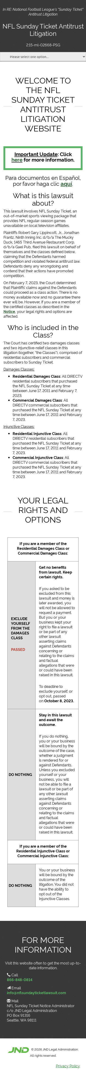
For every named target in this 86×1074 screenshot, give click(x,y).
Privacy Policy (68, 1065)
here (16, 159)
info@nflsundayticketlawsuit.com (36, 992)
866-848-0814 (19, 979)
